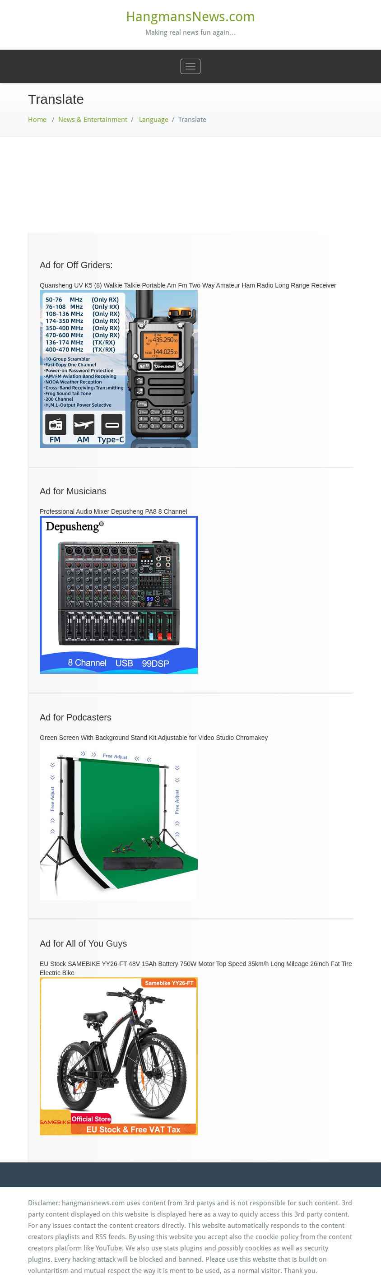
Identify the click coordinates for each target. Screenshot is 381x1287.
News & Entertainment (92, 120)
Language (153, 120)
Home (37, 120)
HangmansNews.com (190, 16)
